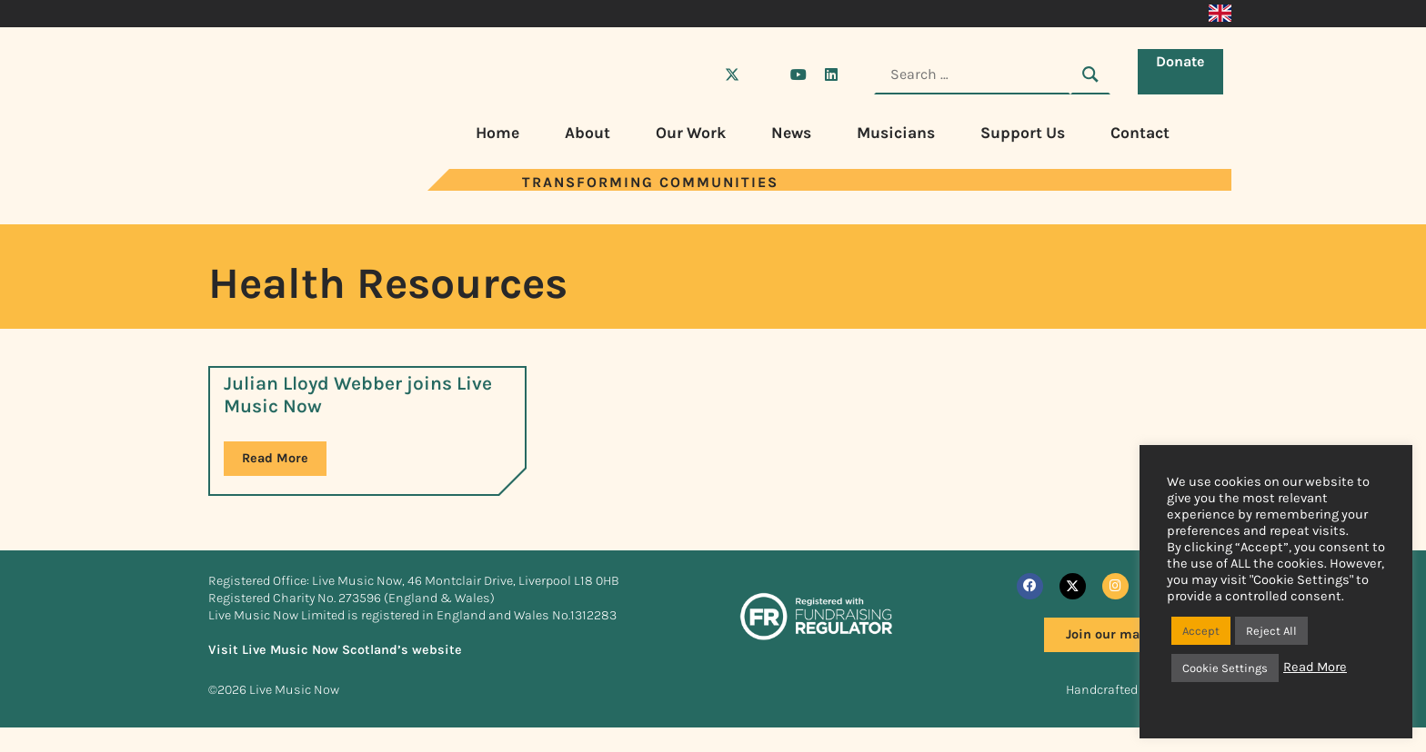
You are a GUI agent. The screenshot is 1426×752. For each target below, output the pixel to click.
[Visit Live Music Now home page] (263, 185)
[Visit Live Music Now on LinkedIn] (831, 74)
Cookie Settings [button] (1225, 668)
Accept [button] (1201, 631)
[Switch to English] (1220, 13)
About (587, 133)
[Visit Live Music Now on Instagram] (764, 74)
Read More (1315, 667)
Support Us (1022, 133)
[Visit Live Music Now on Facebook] (699, 74)
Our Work (691, 133)
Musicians (896, 133)
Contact (1140, 133)
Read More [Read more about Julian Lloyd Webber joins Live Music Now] (275, 458)
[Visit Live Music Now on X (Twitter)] (732, 74)
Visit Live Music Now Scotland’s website (335, 650)
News (791, 133)
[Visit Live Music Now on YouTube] (798, 74)
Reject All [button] (1271, 631)
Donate (1184, 73)
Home (497, 133)
